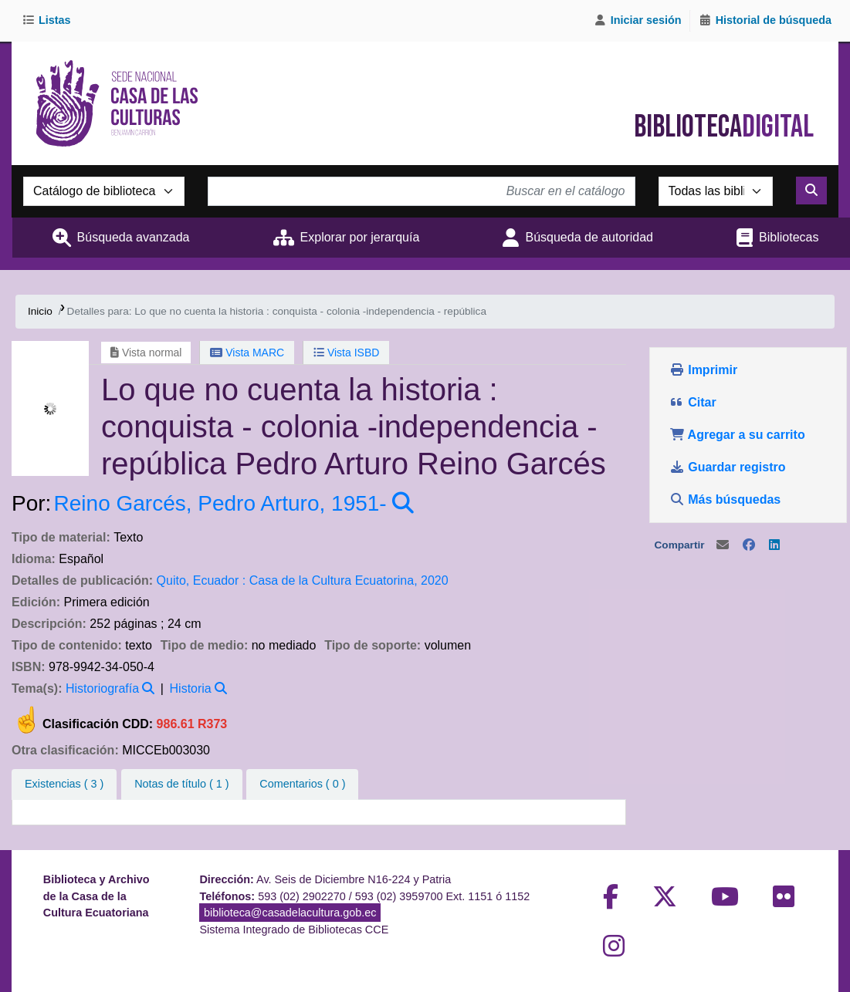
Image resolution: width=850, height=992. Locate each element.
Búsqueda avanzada (133, 237)
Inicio (40, 311)
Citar (692, 402)
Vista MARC (247, 352)
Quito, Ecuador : (201, 580)
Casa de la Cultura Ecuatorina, (333, 580)
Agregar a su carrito (737, 434)
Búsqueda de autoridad (588, 237)
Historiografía (102, 688)
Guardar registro (729, 467)
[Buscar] (811, 190)
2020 (435, 580)
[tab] (181, 784)
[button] (49, 20)
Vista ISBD (346, 352)
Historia (191, 688)
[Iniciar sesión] (638, 20)
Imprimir (703, 369)
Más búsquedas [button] (726, 499)
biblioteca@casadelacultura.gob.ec (290, 912)
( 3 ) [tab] (64, 784)
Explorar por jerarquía (360, 237)
